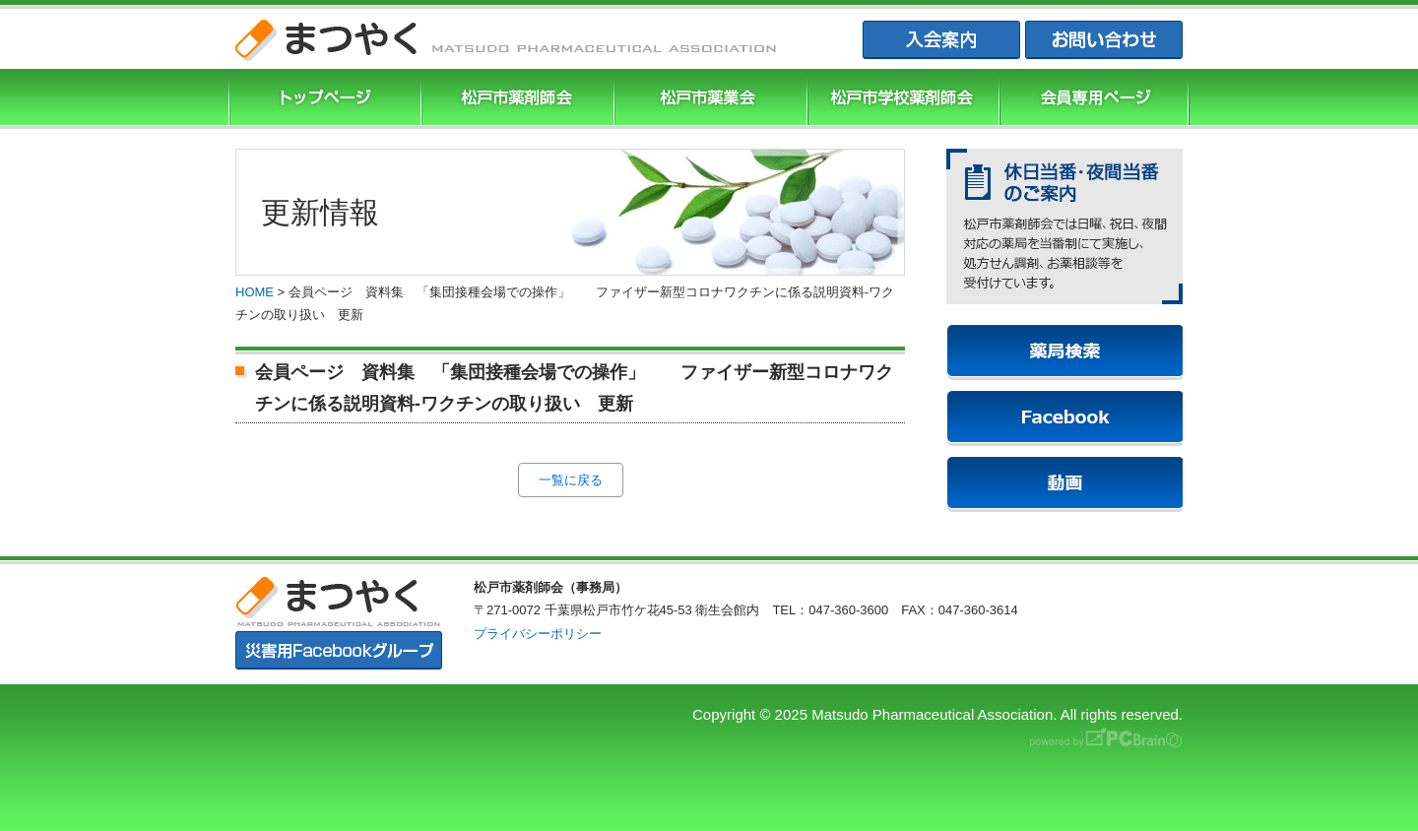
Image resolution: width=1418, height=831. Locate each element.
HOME (254, 292)
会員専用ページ (1094, 99)
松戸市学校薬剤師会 (901, 99)
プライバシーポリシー (538, 633)
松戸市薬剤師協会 (515, 99)
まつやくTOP (323, 99)
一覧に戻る (571, 480)
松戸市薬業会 (708, 99)
